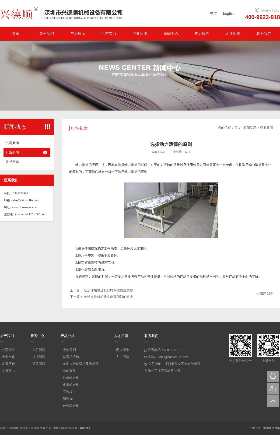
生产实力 (108, 34)
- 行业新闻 (37, 357)
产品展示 (77, 34)
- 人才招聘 (121, 357)
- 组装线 (66, 399)
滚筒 (87, 269)
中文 (213, 13)
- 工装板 (66, 392)
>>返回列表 (264, 294)
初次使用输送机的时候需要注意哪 (108, 290)
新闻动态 (249, 127)
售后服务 (201, 34)
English (228, 13)
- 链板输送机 (70, 378)
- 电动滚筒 (68, 371)
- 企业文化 (7, 357)
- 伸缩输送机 (70, 406)
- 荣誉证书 (7, 371)
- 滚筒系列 (68, 350)
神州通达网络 (271, 428)
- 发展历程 (7, 364)
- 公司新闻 (37, 350)
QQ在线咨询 (273, 376)
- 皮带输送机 (70, 385)
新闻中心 (170, 34)
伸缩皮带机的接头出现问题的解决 (108, 297)
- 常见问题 (37, 364)
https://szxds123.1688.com (30, 214)
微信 (273, 389)
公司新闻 (12, 143)
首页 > (238, 127)
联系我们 (263, 34)
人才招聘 (232, 34)
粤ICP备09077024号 (65, 428)
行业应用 (139, 34)
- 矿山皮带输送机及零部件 (79, 364)
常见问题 (12, 161)
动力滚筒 (81, 165)
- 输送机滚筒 (70, 357)
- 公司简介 (7, 350)
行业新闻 (12, 152)
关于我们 (46, 34)
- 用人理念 (121, 350)
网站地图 (85, 428)
